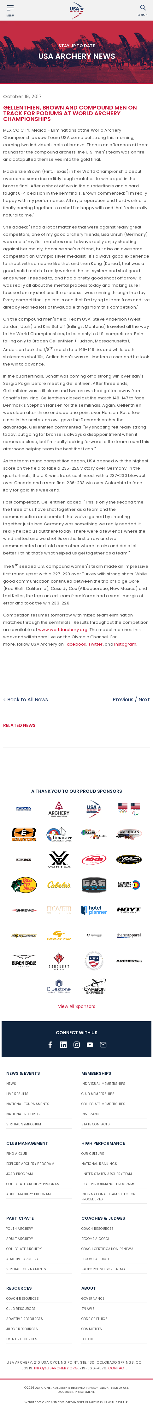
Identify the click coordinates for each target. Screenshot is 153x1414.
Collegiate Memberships (103, 1104)
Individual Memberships (103, 1083)
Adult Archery (19, 1238)
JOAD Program (19, 1174)
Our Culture (92, 1153)
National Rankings (99, 1163)
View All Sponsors (76, 1006)
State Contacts (95, 1124)
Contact (117, 1368)
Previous (123, 699)
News (11, 1083)
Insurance (91, 1114)
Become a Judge (95, 1259)
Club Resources (21, 1308)
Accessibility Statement (76, 1392)
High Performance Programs (108, 1184)
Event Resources (21, 1339)
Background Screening (103, 1269)
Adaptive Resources (24, 1319)
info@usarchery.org (56, 1368)
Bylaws (88, 1308)
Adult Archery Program (28, 1194)
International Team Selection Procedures (108, 1197)
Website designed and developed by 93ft (54, 1402)
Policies (88, 1339)
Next (144, 699)
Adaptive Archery (22, 1259)
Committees (91, 1329)
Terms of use (118, 1388)
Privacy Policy (97, 1388)
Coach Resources (97, 1228)
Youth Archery (19, 1228)
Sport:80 (122, 1402)
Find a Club (16, 1153)
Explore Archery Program (30, 1163)
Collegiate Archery (24, 1249)
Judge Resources (22, 1329)
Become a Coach (96, 1238)
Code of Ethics (94, 1319)
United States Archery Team (106, 1174)
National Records (23, 1114)
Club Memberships (98, 1094)
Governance (92, 1298)
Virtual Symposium (23, 1124)
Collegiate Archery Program (33, 1184)
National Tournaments (27, 1104)
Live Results (17, 1094)
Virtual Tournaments (26, 1269)
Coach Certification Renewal (108, 1249)
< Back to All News (25, 699)
